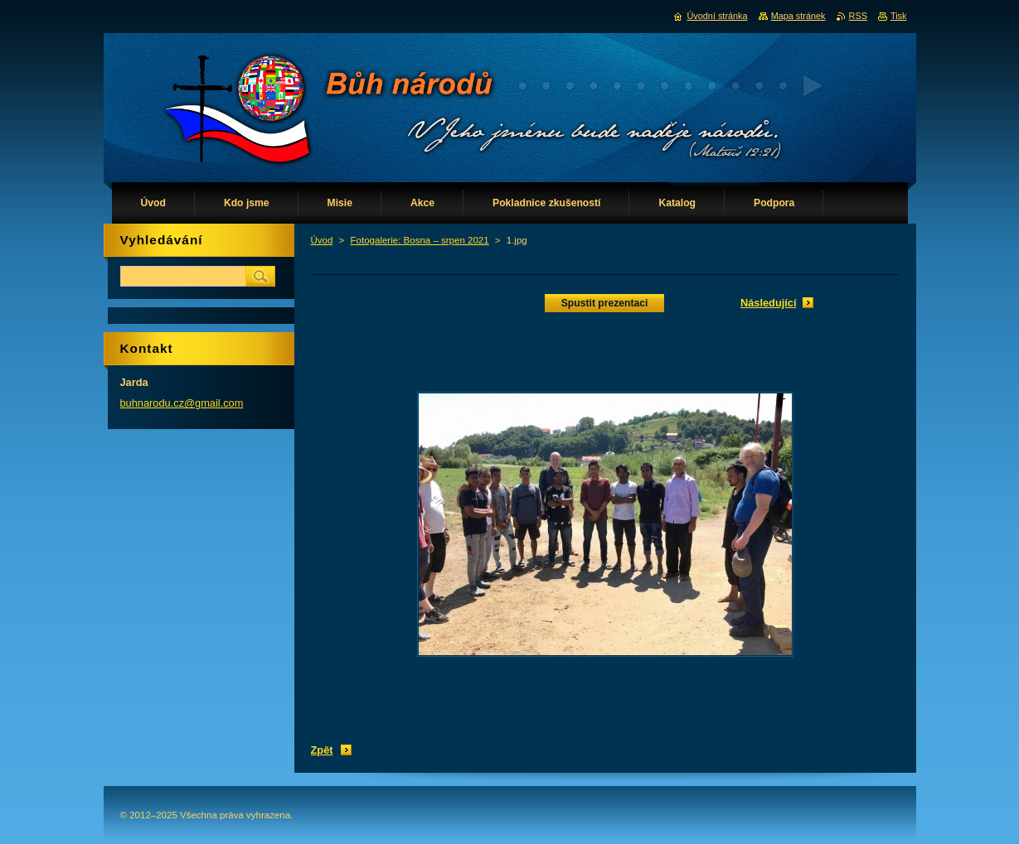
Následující (768, 303)
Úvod (322, 240)
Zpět (322, 750)
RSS (858, 16)
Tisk (898, 16)
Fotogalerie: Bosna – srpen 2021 (420, 240)
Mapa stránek (798, 16)
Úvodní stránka (717, 16)
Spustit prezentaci (604, 303)
